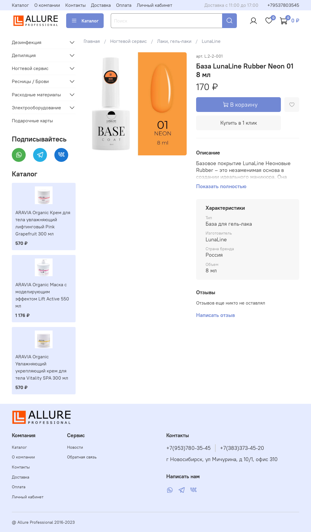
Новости (75, 447)
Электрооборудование (36, 107)
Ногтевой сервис (128, 41)
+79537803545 (283, 5)
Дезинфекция (26, 42)
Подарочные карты (32, 120)
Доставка (101, 5)
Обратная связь (82, 457)
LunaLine (211, 41)
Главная (92, 41)
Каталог (20, 5)
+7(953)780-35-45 (188, 448)
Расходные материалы (36, 94)
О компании (47, 5)
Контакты (75, 5)
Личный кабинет (154, 5)
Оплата (123, 5)
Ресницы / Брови (30, 81)
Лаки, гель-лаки (174, 41)
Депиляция (24, 55)
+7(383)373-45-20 (242, 448)
